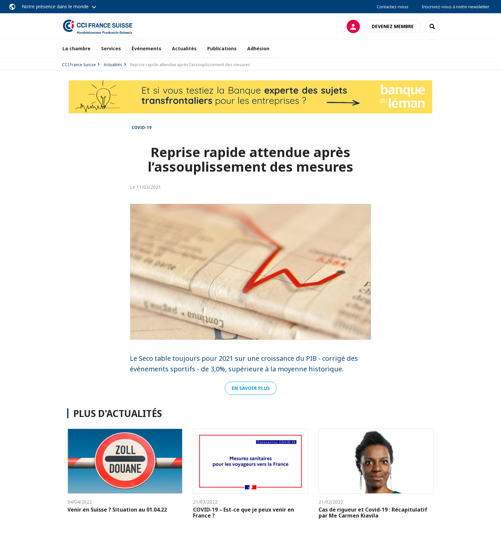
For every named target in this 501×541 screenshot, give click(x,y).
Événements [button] (146, 48)
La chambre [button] (76, 48)
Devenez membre (393, 26)
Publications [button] (222, 48)
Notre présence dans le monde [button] (55, 6)
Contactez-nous (392, 7)
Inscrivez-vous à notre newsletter (455, 7)
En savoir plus (251, 388)
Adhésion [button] (258, 48)
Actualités (184, 48)
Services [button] (111, 48)
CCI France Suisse (79, 64)
